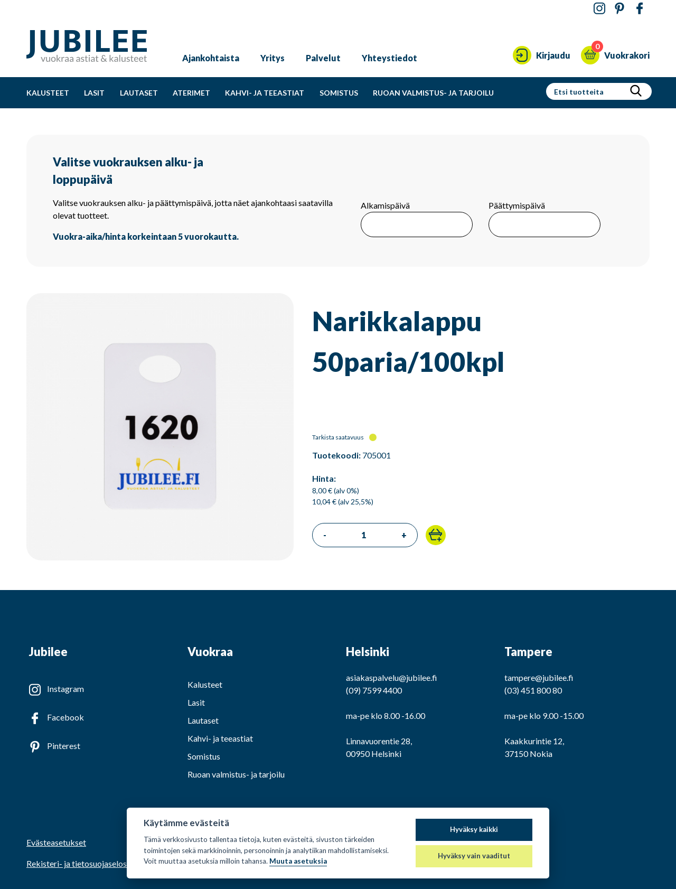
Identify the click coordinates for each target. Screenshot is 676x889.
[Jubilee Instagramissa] (599, 8)
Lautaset (139, 92)
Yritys (272, 58)
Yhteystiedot (389, 58)
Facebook (65, 717)
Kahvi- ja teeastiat (264, 92)
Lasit (94, 92)
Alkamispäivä (385, 205)
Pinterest (63, 746)
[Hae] (635, 91)
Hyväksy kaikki (474, 829)
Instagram (65, 689)
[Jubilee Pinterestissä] (619, 8)
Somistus (339, 92)
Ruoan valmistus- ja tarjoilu (433, 92)
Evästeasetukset (56, 842)
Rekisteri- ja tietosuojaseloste (80, 863)
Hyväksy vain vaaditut (474, 855)
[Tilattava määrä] (364, 535)
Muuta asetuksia (298, 861)
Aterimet (191, 92)
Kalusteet (47, 92)
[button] (436, 535)
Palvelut (323, 58)
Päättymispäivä (517, 205)
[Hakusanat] (587, 91)
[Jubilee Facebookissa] (640, 8)
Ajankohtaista (210, 58)
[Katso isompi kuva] (160, 557)
